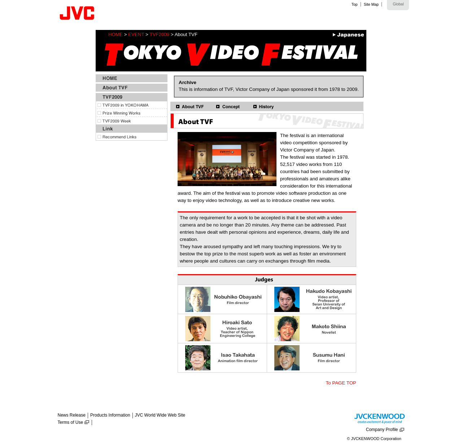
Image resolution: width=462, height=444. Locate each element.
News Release (72, 415)
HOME (115, 34)
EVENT (136, 34)
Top (355, 4)
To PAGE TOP (341, 383)
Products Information (110, 415)
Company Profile (382, 429)
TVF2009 (159, 34)
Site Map (371, 4)
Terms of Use (70, 422)
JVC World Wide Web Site (160, 415)
